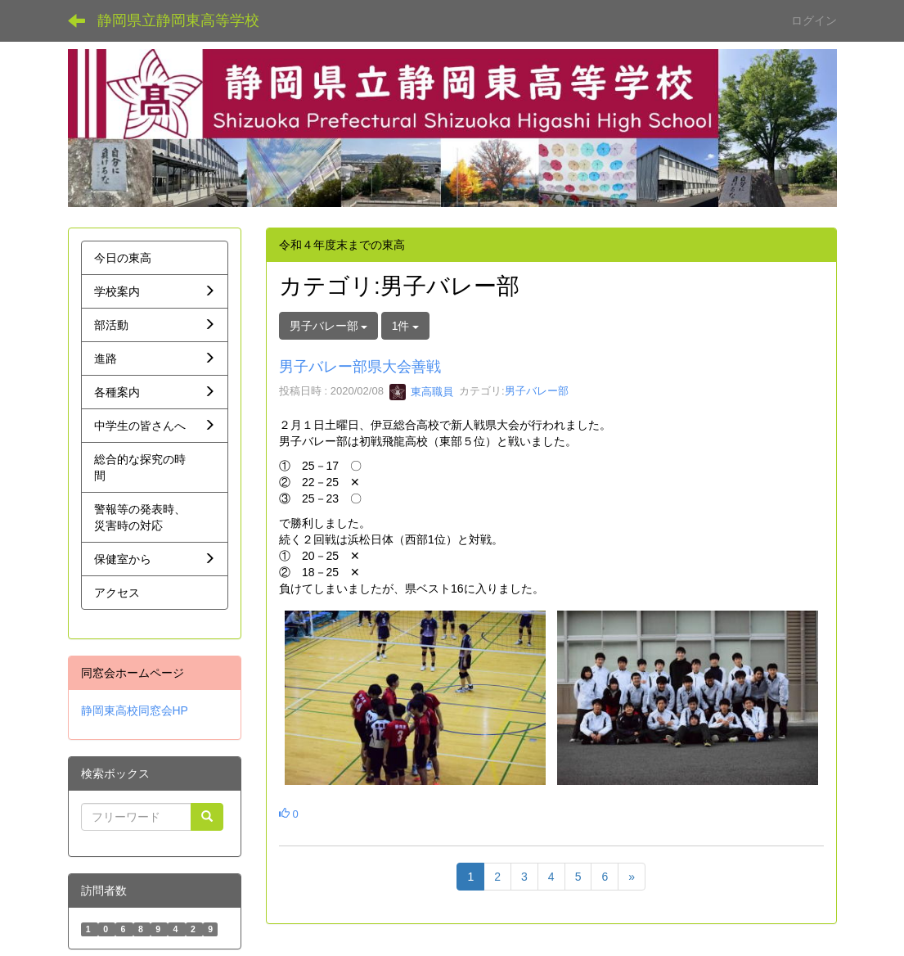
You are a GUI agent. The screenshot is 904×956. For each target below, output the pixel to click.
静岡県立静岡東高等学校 (178, 20)
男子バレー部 (537, 392)
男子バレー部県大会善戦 (360, 366)
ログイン (814, 20)
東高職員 (421, 392)
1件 (406, 325)
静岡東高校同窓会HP (134, 710)
